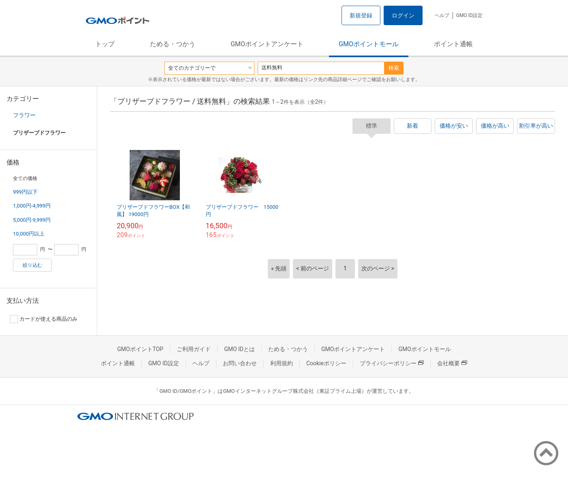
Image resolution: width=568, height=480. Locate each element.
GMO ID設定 (469, 15)
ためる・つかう (172, 44)
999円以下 (25, 192)
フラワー (24, 115)
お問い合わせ (240, 363)
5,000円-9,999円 (32, 220)
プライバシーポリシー (392, 363)
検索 (394, 68)
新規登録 (361, 15)
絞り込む (32, 265)
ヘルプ (442, 15)
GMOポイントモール (369, 44)
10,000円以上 (29, 234)
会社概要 (452, 363)
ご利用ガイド (194, 349)
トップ (105, 44)
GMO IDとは (239, 349)
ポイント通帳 (453, 44)
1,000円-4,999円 (32, 206)
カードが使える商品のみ (43, 319)
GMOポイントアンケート (267, 44)
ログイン (403, 15)
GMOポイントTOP (140, 349)
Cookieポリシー (326, 363)
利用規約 (281, 363)
